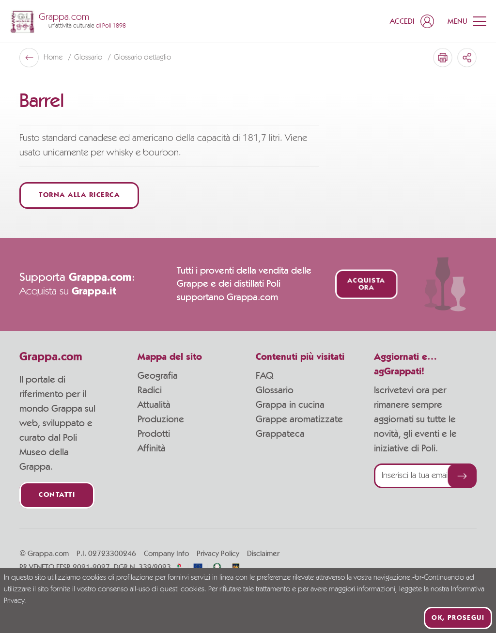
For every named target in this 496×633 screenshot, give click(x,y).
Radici (150, 390)
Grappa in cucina (290, 405)
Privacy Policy (218, 553)
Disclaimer (263, 553)
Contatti (57, 495)
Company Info (166, 553)
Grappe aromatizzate (299, 419)
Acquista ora (366, 284)
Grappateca (280, 434)
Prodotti (154, 434)
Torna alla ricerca (79, 195)
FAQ (264, 376)
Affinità (152, 448)
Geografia (158, 376)
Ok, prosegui (458, 618)
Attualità (154, 405)
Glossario (275, 390)
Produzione (161, 419)
